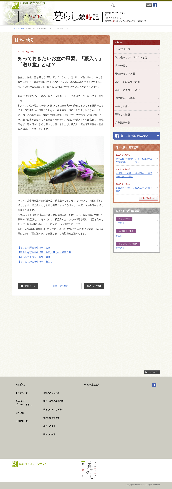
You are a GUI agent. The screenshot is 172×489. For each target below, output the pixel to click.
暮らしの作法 (49, 426)
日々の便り (21, 28)
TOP (13, 28)
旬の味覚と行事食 (51, 418)
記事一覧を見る (60, 286)
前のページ (28, 286)
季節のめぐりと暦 (51, 393)
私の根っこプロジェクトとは (131, 57)
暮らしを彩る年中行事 (53, 401)
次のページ (94, 286)
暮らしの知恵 (49, 434)
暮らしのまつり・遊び (53, 409)
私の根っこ (29, 403)
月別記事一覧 (122, 122)
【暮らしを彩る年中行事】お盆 (34, 247)
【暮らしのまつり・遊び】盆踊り (35, 257)
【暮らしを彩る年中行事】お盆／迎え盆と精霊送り (44, 252)
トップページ (122, 49)
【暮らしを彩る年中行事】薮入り (35, 261)
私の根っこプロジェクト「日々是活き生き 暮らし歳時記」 (83, 16)
